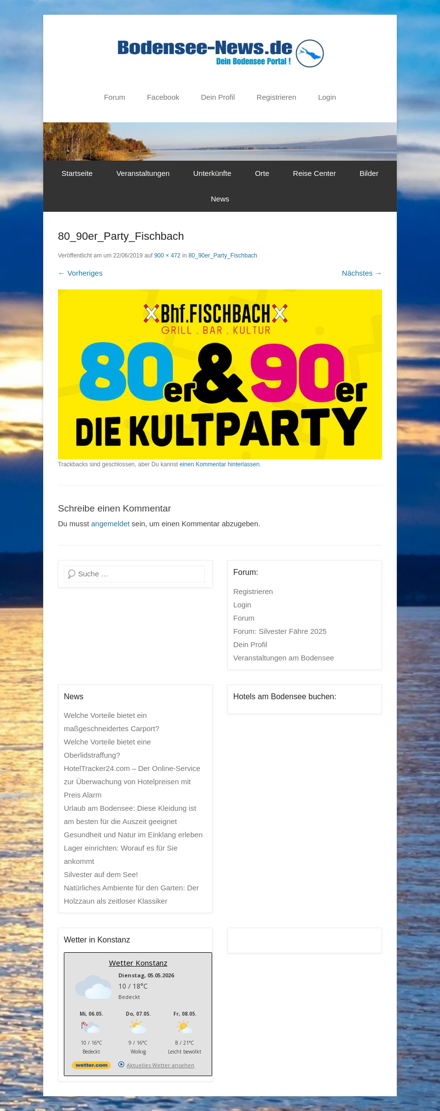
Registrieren (277, 97)
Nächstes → (362, 273)
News (220, 199)
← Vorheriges (80, 273)
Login (327, 97)
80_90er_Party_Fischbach (223, 255)
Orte (262, 173)
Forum (114, 97)
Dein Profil (218, 97)
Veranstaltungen (142, 173)
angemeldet (110, 523)
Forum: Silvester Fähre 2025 (280, 631)
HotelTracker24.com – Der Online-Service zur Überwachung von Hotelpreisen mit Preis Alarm (132, 781)
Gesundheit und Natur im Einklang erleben (133, 834)
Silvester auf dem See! (101, 874)
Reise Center (314, 173)
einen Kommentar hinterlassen (220, 464)
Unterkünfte (212, 173)
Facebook (163, 97)
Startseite (76, 173)
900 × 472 (167, 255)
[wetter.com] (91, 1067)
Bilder (368, 173)
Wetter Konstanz (138, 963)
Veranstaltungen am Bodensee (283, 658)
